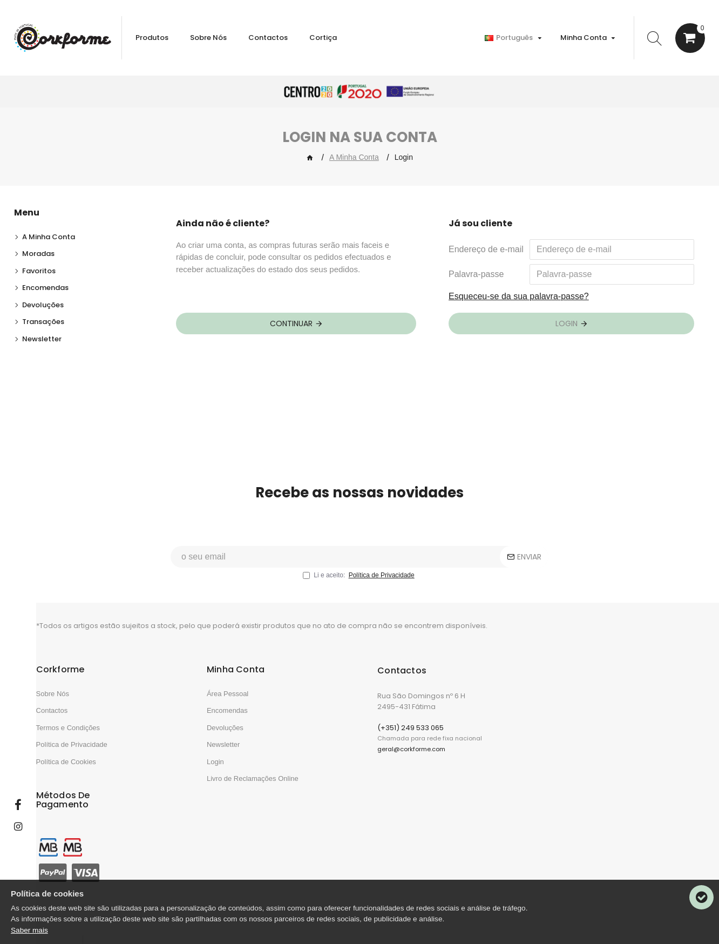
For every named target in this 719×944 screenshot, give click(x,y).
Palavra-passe (476, 274)
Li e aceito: (359, 592)
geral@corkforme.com (411, 765)
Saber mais (29, 930)
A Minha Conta (354, 157)
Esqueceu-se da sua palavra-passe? (519, 296)
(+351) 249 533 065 (410, 744)
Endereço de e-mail (486, 249)
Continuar (291, 323)
